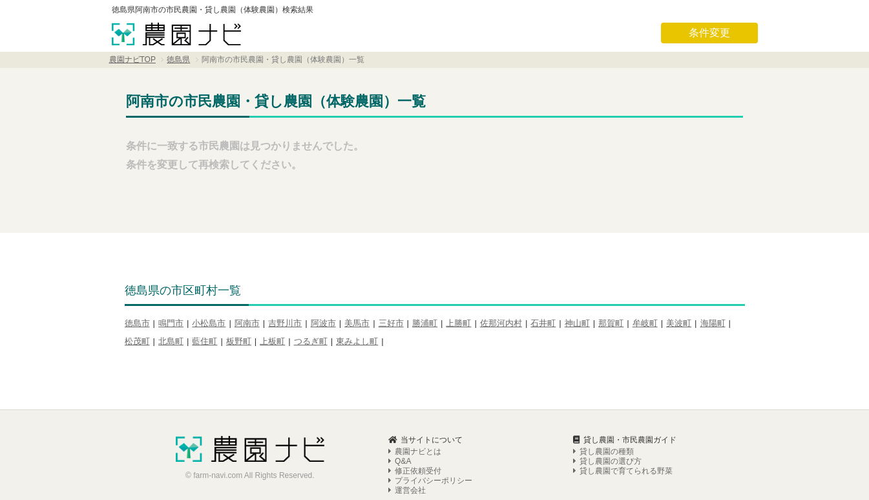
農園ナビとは (414, 429)
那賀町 (610, 323)
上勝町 (458, 323)
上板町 (272, 341)
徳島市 (137, 323)
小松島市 (208, 323)
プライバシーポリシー (430, 458)
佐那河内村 (501, 323)
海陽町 (713, 323)
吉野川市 (285, 323)
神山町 (577, 323)
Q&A (399, 439)
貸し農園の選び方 (607, 439)
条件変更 (709, 32)
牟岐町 (645, 323)
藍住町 (204, 341)
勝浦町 (424, 323)
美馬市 (357, 323)
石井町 (543, 323)
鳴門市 (170, 323)
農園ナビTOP (132, 59)
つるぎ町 (311, 341)
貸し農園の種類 (603, 429)
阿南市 (247, 323)
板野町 (238, 341)
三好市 (391, 323)
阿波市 (323, 323)
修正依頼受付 (414, 448)
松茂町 (137, 341)
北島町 (170, 341)
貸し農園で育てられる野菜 (623, 448)
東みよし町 (357, 341)
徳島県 (178, 59)
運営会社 (407, 468)
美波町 (678, 323)
